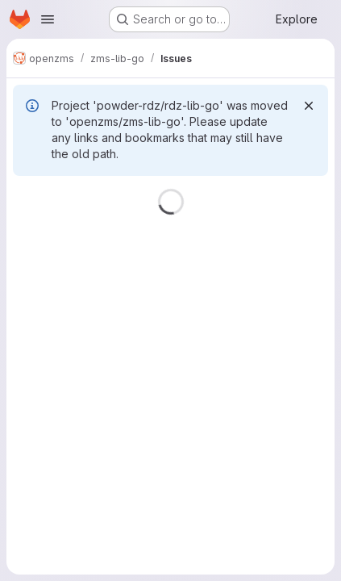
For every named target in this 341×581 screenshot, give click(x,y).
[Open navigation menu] (47, 19)
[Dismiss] (308, 105)
